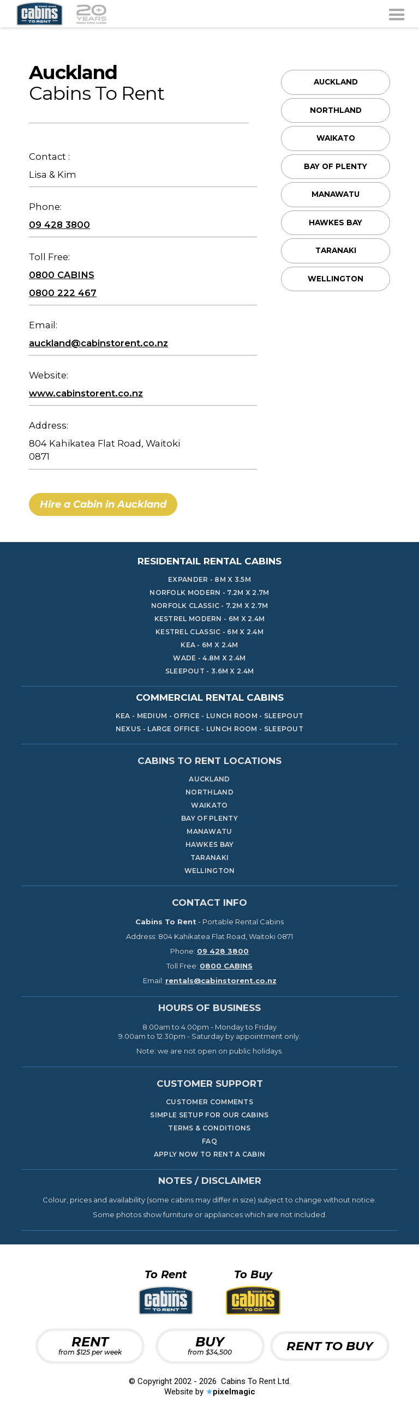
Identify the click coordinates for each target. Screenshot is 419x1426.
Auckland (336, 81)
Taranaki (335, 250)
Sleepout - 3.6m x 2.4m (209, 671)
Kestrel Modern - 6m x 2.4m (209, 619)
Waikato (335, 138)
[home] (61, 13)
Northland (336, 110)
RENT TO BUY (329, 1345)
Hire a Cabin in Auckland (103, 504)
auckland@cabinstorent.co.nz (98, 343)
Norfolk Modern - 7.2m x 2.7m (209, 593)
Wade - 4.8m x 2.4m (209, 658)
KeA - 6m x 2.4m (209, 645)
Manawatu (336, 194)
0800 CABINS (61, 274)
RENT (90, 1345)
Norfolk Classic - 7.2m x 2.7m (209, 606)
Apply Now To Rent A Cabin (210, 1154)
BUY (210, 1345)
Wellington (335, 278)
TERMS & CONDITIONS (209, 1128)
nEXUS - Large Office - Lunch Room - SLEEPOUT (209, 729)
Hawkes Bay (335, 222)
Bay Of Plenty (335, 166)
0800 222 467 (63, 292)
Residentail (209, 561)
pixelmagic (234, 1392)
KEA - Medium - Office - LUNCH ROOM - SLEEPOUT (210, 716)
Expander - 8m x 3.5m (209, 579)
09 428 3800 (59, 224)
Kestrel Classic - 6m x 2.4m (209, 632)
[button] (397, 13)
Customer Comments (209, 1102)
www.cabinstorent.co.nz (86, 393)
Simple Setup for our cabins (209, 1115)
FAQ (209, 1141)
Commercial (210, 697)
